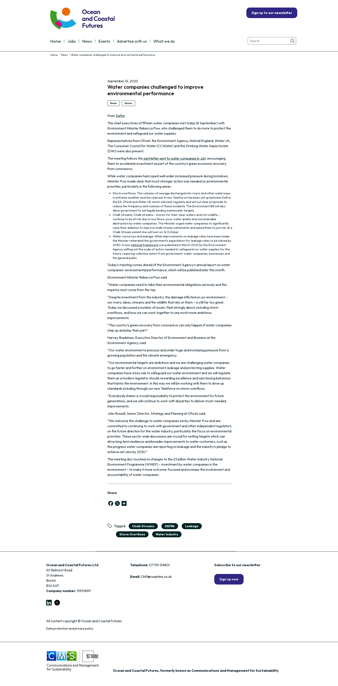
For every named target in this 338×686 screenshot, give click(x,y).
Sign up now (228, 579)
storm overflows (132, 534)
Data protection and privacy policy (69, 628)
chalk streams (143, 526)
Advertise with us (132, 41)
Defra (120, 116)
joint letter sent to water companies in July (175, 158)
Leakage (191, 526)
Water (128, 103)
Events (104, 41)
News (87, 41)
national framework (145, 245)
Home (55, 41)
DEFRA (170, 526)
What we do (164, 41)
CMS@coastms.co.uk (156, 576)
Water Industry (167, 534)
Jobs (71, 41)
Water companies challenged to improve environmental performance (155, 90)
